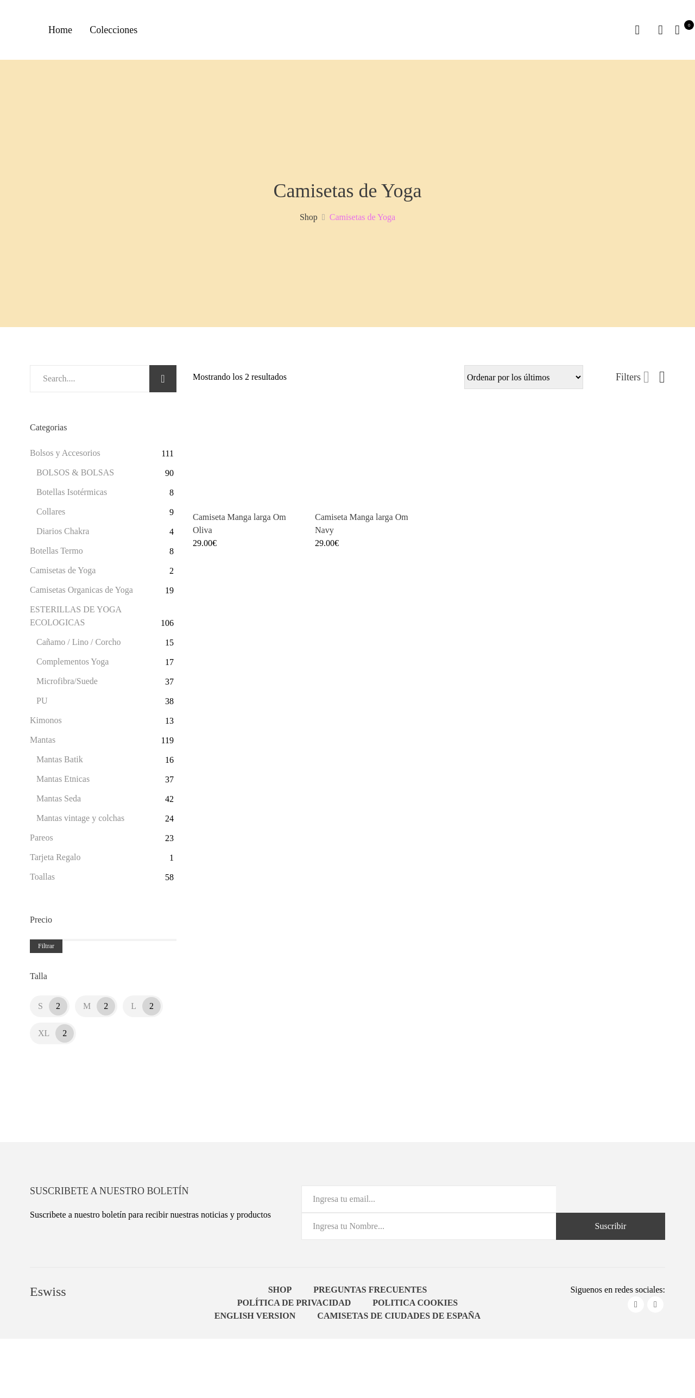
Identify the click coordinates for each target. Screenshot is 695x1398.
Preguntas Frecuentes (370, 1293)
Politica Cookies (415, 1306)
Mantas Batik (59, 763)
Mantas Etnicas (63, 782)
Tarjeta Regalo (55, 861)
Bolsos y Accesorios (65, 456)
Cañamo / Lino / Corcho (78, 645)
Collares (50, 515)
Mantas (42, 743)
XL (43, 1037)
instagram (655, 1308)
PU (41, 704)
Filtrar (46, 950)
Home (62, 31)
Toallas (42, 880)
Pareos (41, 841)
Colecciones (120, 31)
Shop (280, 1293)
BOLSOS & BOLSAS (75, 476)
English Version (255, 1319)
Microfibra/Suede (67, 684)
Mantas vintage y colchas (80, 821)
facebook (636, 1308)
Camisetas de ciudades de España (399, 1319)
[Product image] (246, 460)
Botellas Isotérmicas (71, 495)
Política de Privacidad (294, 1306)
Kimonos (46, 724)
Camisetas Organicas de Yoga (81, 593)
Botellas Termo (56, 554)
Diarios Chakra (62, 535)
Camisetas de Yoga (63, 574)
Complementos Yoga (72, 665)
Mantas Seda (58, 802)
